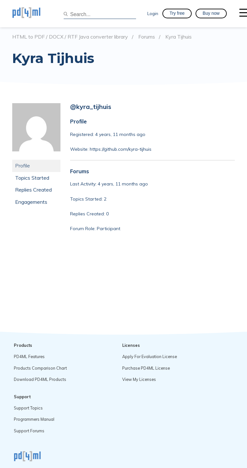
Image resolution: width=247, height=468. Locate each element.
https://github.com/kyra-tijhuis (120, 149)
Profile (22, 165)
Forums (146, 37)
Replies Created (33, 189)
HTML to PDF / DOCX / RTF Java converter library (70, 37)
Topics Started (32, 178)
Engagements (31, 202)
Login (152, 13)
